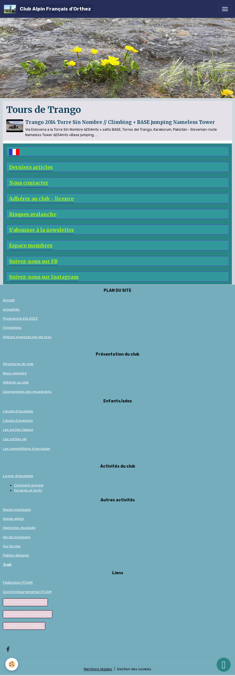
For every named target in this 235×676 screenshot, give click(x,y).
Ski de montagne (16, 537)
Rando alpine (13, 519)
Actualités (11, 309)
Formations (12, 327)
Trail (7, 565)
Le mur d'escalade (18, 476)
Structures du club (18, 364)
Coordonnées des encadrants (27, 392)
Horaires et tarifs (28, 490)
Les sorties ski (15, 439)
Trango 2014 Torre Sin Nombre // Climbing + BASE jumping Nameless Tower (120, 122)
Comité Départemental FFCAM (27, 592)
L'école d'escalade (18, 411)
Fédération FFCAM (18, 582)
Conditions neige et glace (27, 614)
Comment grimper (29, 485)
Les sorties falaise (18, 430)
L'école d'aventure (18, 420)
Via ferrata (11, 546)
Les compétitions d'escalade (26, 449)
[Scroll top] (224, 665)
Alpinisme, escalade (19, 528)
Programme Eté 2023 (20, 318)
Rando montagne (17, 510)
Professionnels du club (25, 602)
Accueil (9, 300)
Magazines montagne (24, 626)
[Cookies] (12, 664)
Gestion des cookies (134, 669)
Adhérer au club (16, 382)
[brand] (48, 9)
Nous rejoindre (15, 373)
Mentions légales (98, 669)
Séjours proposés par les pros (27, 337)
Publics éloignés (16, 555)
